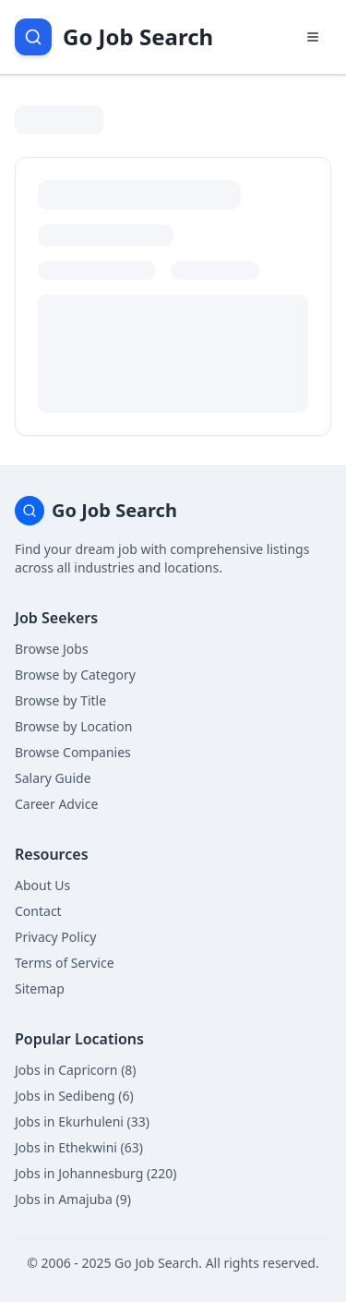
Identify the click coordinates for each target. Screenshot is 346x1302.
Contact (38, 911)
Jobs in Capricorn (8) (76, 1070)
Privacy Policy (55, 937)
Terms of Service (64, 962)
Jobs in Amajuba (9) (73, 1199)
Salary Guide (53, 778)
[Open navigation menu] (312, 36)
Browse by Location (73, 726)
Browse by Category (75, 674)
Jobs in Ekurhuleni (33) (82, 1121)
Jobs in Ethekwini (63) (79, 1147)
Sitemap (40, 988)
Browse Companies (73, 752)
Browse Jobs (52, 648)
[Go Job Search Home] (114, 37)
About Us (42, 885)
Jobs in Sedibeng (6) (74, 1095)
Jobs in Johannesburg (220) (95, 1173)
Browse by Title (60, 700)
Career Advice (56, 804)
